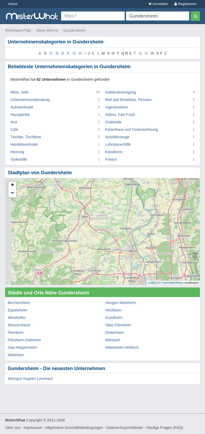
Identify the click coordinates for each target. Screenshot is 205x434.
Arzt (13, 122)
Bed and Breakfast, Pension (128, 100)
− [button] (12, 193)
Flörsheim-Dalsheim (24, 340)
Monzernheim (19, 325)
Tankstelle (18, 159)
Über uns (12, 427)
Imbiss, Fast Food (120, 114)
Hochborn (113, 310)
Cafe (14, 129)
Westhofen (17, 317)
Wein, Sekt (19, 92)
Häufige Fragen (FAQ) (164, 427)
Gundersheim (74, 30)
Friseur (111, 159)
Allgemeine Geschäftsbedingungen (74, 427)
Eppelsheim (17, 310)
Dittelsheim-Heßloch (122, 347)
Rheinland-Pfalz (18, 30)
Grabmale (113, 122)
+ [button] (12, 185)
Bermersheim (19, 303)
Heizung (17, 152)
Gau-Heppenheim (22, 347)
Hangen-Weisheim (120, 303)
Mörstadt (112, 340)
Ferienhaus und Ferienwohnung (131, 129)
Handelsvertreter (24, 144)
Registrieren (185, 4)
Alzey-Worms (47, 30)
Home (13, 4)
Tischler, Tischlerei (25, 137)
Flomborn (15, 332)
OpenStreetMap (172, 282)
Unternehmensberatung (30, 100)
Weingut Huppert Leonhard (30, 378)
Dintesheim (114, 332)
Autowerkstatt (21, 107)
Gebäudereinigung (120, 92)
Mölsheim (16, 355)
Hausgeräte (20, 114)
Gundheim (114, 317)
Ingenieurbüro (116, 107)
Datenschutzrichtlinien (125, 427)
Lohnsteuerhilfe (118, 144)
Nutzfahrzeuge (117, 137)
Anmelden (158, 4)
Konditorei (113, 152)
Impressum (32, 427)
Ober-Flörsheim (118, 325)
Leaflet (152, 282)
